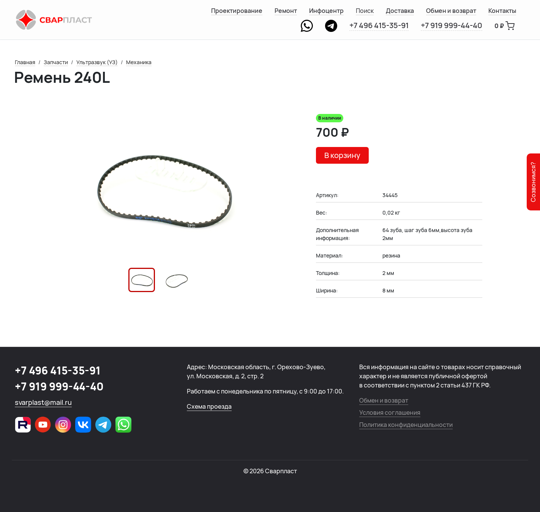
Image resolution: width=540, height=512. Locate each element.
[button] (141, 280)
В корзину (342, 155)
